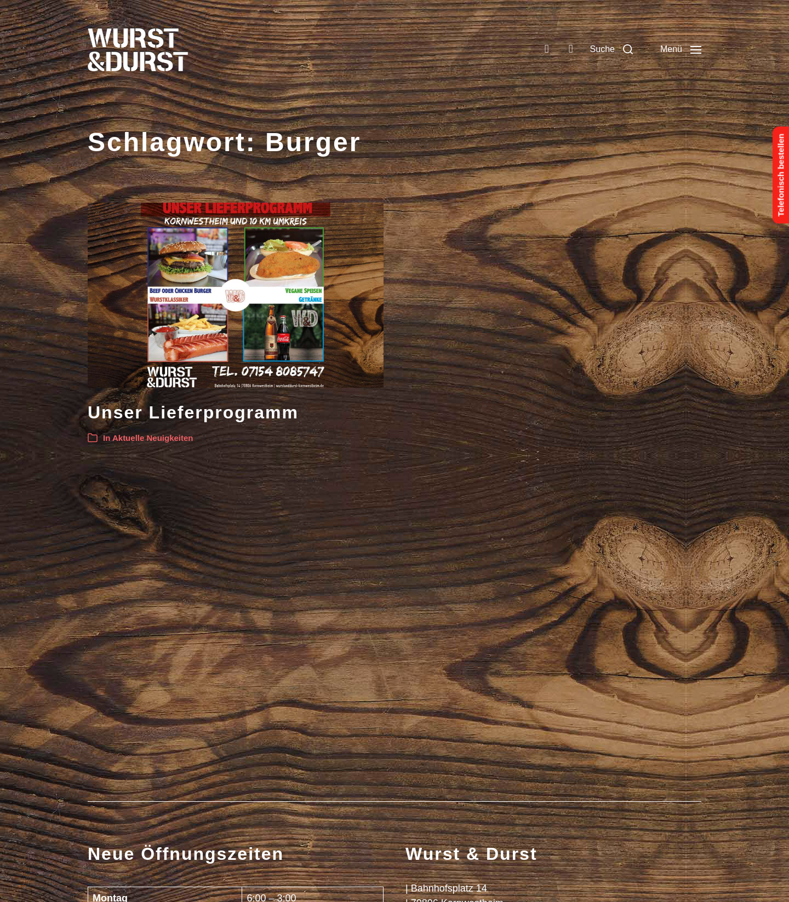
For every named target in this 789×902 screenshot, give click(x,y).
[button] (611, 49)
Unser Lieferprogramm (193, 412)
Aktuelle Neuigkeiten (152, 438)
